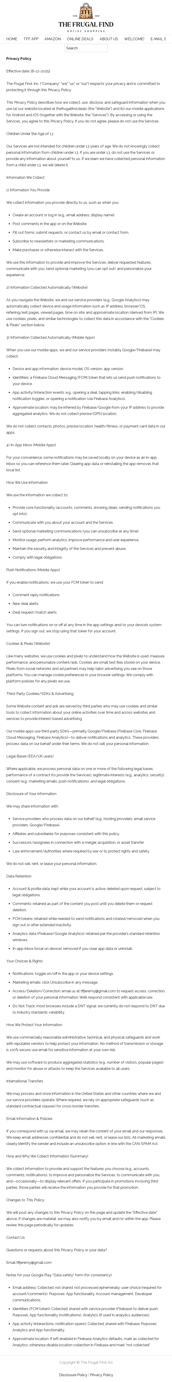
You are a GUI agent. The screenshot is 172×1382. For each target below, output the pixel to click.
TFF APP (31, 39)
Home (11, 39)
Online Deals (80, 39)
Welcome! (134, 39)
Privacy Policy (101, 1375)
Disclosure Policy (73, 1375)
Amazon (53, 39)
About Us (109, 39)
